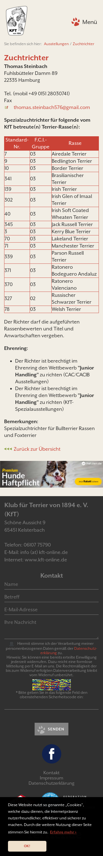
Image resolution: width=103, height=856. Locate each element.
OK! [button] (27, 846)
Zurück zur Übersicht (37, 449)
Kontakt (51, 772)
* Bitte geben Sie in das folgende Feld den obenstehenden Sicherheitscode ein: (51, 694)
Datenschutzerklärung (51, 783)
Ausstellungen (56, 44)
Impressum (51, 778)
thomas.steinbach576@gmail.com (52, 107)
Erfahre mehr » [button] (63, 832)
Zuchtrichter (83, 44)
